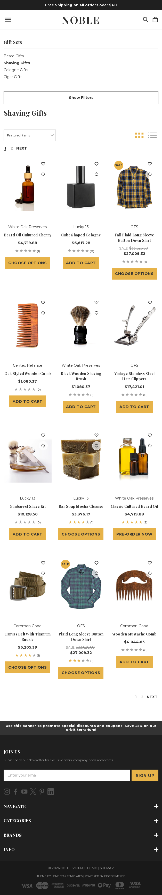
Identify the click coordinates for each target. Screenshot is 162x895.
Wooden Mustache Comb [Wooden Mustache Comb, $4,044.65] (134, 634)
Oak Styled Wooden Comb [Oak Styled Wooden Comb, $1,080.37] (27, 373)
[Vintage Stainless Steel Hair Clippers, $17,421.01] (134, 325)
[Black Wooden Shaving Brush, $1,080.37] (81, 325)
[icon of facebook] (15, 791)
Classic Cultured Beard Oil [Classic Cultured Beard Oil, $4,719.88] (134, 506)
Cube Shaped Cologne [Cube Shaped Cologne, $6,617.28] (81, 235)
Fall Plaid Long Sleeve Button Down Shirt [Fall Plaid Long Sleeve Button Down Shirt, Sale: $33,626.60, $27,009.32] (134, 238)
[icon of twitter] (33, 791)
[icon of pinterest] (42, 791)
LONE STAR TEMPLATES (67, 876)
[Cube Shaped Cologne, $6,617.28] (81, 187)
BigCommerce (114, 876)
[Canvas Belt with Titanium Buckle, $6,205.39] (28, 586)
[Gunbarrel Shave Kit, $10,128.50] (28, 459)
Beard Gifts (14, 56)
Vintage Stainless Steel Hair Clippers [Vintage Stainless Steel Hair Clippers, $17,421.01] (134, 376)
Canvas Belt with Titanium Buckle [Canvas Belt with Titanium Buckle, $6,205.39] (27, 637)
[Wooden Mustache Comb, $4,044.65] (134, 586)
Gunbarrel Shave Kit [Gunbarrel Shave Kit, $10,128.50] (28, 506)
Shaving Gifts (17, 63)
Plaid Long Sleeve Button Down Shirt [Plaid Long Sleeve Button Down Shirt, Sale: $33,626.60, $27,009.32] (81, 637)
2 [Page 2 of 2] (12, 148)
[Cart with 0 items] (155, 20)
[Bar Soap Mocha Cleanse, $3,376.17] (81, 459)
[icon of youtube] (24, 791)
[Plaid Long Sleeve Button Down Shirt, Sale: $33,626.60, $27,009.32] (81, 586)
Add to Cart (81, 263)
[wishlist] (43, 164)
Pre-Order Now (134, 534)
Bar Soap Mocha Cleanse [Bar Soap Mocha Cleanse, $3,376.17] (81, 506)
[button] (81, 97)
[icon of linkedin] (50, 791)
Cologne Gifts (16, 70)
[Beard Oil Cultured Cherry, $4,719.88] (28, 187)
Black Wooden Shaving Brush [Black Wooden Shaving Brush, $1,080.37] (81, 376)
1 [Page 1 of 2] (5, 148)
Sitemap (107, 868)
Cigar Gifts (13, 77)
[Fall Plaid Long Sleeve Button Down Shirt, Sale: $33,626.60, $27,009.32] (134, 187)
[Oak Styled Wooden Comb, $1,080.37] (28, 325)
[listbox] (29, 135)
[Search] (145, 20)
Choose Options (27, 263)
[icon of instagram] (7, 791)
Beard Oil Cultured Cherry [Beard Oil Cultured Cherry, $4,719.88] (27, 235)
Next (21, 148)
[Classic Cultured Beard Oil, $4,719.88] (134, 459)
